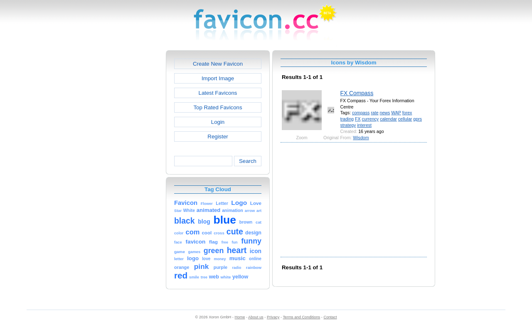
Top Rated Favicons (217, 107)
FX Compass (357, 93)
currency (370, 118)
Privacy (273, 317)
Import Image (218, 78)
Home (240, 317)
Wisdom (361, 137)
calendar (388, 118)
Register (217, 136)
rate (374, 112)
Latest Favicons (218, 93)
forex (407, 112)
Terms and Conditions (301, 317)
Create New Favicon (218, 64)
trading (347, 118)
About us (256, 317)
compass (360, 112)
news (385, 112)
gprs (417, 118)
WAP (396, 112)
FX (358, 118)
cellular (405, 118)
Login (217, 122)
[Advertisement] (130, 175)
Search (247, 161)
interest (364, 125)
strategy (348, 125)
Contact (330, 317)
